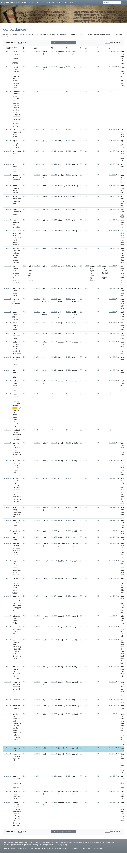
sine (13, 349)
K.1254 (68, 627)
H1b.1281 (54, 627)
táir (13, 581)
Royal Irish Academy (61, 848)
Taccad (123, 682)
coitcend (123, 78)
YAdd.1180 (112, 209)
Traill (14, 667)
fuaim (14, 419)
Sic (121, 357)
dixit (14, 401)
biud (14, 76)
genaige (15, 268)
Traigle (15, 714)
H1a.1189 (37, 627)
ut (20, 98)
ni (18, 410)
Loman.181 (7, 507)
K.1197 (68, 323)
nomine (15, 156)
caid (13, 684)
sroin (14, 192)
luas (16, 470)
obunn (14, 642)
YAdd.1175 (112, 151)
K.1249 (68, 543)
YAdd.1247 (112, 627)
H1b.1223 (54, 312)
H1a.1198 (37, 776)
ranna (14, 69)
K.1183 (68, 140)
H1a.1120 (37, 164)
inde (14, 647)
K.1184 (68, 151)
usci (121, 390)
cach (122, 588)
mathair (18, 437)
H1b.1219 (54, 248)
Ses (13, 299)
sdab (60, 220)
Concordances (45, 2)
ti (19, 490)
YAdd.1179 (112, 196)
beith (14, 514)
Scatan (15, 381)
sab (43, 130)
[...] (43, 54)
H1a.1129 (37, 288)
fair (13, 552)
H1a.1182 (37, 531)
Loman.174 (7, 370)
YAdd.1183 (112, 248)
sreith (16, 177)
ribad (19, 54)
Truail (122, 531)
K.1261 (68, 748)
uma (15, 809)
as (13, 271)
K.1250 (68, 561)
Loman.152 (7, 51)
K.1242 (68, 443)
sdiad (19, 238)
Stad (122, 209)
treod (122, 463)
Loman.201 (7, 802)
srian (44, 151)
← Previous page (58, 43)
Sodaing (15, 430)
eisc (19, 201)
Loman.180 (7, 478)
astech (122, 621)
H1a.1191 (37, 666)
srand (44, 186)
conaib (14, 351)
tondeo (123, 568)
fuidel (14, 145)
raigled (14, 721)
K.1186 (68, 175)
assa (16, 134)
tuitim (14, 485)
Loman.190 (7, 627)
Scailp (14, 288)
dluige (14, 262)
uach (16, 598)
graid (17, 83)
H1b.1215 (54, 196)
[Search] (112, 2)
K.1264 (68, 791)
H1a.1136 (37, 357)
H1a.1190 (37, 640)
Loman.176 (7, 394)
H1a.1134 (37, 333)
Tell (13, 537)
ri (16, 119)
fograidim (16, 788)
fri (20, 454)
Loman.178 (7, 443)
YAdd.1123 (112, 51)
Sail (13, 333)
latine (122, 330)
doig (14, 483)
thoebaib (123, 732)
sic (43, 357)
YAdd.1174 (112, 140)
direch (14, 588)
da (19, 719)
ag (16, 510)
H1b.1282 (54, 640)
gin (13, 108)
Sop (13, 141)
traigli (44, 714)
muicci (122, 314)
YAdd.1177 (112, 175)
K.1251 (68, 578)
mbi (17, 275)
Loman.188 (7, 596)
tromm (123, 525)
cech (122, 81)
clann (17, 739)
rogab (14, 424)
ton (43, 776)
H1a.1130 (37, 299)
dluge (122, 260)
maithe (15, 338)
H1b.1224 (54, 323)
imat (14, 169)
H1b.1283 (54, 666)
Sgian (122, 248)
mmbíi (122, 278)
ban (19, 807)
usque (122, 171)
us (20, 605)
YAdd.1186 (112, 299)
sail (43, 333)
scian (44, 248)
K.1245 (68, 507)
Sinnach (123, 342)
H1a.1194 (37, 706)
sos (18, 301)
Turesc (122, 578)
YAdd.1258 (112, 802)
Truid (122, 461)
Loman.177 (7, 430)
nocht (14, 605)
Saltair (15, 370)
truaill (74, 531)
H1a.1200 (37, 802)
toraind (17, 781)
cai (123, 271)
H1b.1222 (54, 299)
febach (14, 417)
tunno (14, 565)
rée (19, 353)
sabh (74, 130)
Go (124, 2)
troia (14, 497)
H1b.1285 (54, 699)
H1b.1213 (54, 175)
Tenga (14, 627)
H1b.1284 (54, 682)
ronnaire (45, 67)
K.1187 (68, 185)
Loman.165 (7, 248)
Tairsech (123, 616)
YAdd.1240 (112, 531)
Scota (30, 271)
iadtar (122, 242)
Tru (13, 478)
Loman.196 (7, 714)
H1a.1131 (37, 312)
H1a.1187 (37, 596)
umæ (122, 809)
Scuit (14, 266)
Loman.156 (7, 140)
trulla (14, 671)
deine (14, 412)
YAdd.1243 (112, 561)
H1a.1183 (37, 537)
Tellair (122, 537)
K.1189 (68, 209)
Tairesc (15, 578)
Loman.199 (7, 776)
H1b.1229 (54, 370)
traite (17, 467)
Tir (13, 700)
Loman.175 (7, 381)
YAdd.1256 (112, 776)
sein (17, 555)
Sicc (13, 357)
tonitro (123, 778)
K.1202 (68, 370)
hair (15, 501)
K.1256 (68, 666)
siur (43, 323)
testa (18, 401)
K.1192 (68, 248)
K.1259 (68, 706)
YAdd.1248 (112, 640)
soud (122, 137)
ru (16, 480)
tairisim (15, 214)
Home (31, 2)
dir (20, 531)
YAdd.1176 (112, 164)
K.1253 (68, 616)
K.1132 (68, 51)
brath (17, 108)
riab (121, 58)
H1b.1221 (54, 288)
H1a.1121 (37, 175)
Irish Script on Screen (95, 848)
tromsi (14, 525)
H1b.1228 (54, 357)
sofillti (14, 336)
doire (14, 676)
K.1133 (68, 67)
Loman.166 (7, 266)
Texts (37, 2)
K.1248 (68, 537)
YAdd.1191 (112, 342)
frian (14, 154)
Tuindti (15, 706)
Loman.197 (7, 748)
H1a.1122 (37, 185)
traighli (75, 714)
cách (16, 282)
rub (19, 312)
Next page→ (70, 43)
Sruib (122, 312)
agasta (14, 512)
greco (122, 761)
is (20, 143)
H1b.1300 (54, 754)
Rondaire (15, 67)
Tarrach (15, 791)
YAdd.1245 (112, 596)
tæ (19, 748)
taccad (44, 682)
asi (13, 454)
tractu (14, 445)
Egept (92, 280)
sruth (44, 196)
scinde (14, 260)
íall (13, 233)
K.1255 (68, 640)
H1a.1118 (37, 140)
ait (13, 656)
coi (15, 271)
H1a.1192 (37, 682)
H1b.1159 (54, 51)
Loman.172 (7, 342)
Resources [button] (55, 2)
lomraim (123, 295)
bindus (17, 818)
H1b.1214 (54, 185)
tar (121, 581)
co (18, 130)
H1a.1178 (37, 460)
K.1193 (68, 266)
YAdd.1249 (112, 666)
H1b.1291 (54, 791)
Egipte (30, 280)
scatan (44, 381)
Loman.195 (7, 706)
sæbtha (123, 132)
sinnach (61, 342)
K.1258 (68, 699)
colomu (15, 126)
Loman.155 (7, 130)
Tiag (14, 754)
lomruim (15, 295)
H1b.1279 (54, 596)
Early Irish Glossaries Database (13, 2)
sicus (14, 364)
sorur (14, 327)
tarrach (45, 791)
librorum (123, 770)
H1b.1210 (54, 140)
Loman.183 (7, 531)
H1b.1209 (54, 130)
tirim (14, 366)
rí (12, 410)
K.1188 (68, 196)
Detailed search (67, 2)
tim (13, 804)
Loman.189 (7, 616)
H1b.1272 (54, 507)
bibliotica (123, 768)
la (20, 656)
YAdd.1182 (112, 231)
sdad (74, 209)
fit (17, 796)
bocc (18, 804)
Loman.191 (7, 640)
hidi (16, 233)
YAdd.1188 (112, 323)
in (18, 242)
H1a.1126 (37, 231)
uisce (14, 171)
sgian (60, 248)
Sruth (14, 196)
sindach (45, 342)
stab (43, 220)
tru (43, 478)
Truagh (123, 507)
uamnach (15, 794)
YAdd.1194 (112, 381)
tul (13, 598)
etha (19, 199)
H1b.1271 (54, 478)
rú (15, 490)
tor (19, 520)
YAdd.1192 (112, 357)
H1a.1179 (37, 478)
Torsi (14, 520)
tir (43, 700)
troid (44, 640)
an (15, 631)
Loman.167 (7, 288)
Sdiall (122, 231)
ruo (20, 314)
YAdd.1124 (112, 67)
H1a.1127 (37, 248)
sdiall (44, 231)
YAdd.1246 (112, 616)
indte (14, 761)
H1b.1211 (54, 151)
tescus (19, 583)
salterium (15, 375)
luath (14, 644)
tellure (14, 539)
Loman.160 (7, 185)
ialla (15, 735)
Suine (14, 394)
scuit (43, 266)
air (13, 548)
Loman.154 (7, 91)
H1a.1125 (37, 220)
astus (14, 750)
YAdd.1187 (112, 312)
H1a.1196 (37, 748)
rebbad (44, 51)
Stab (14, 220)
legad (19, 424)
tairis (14, 61)
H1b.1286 (54, 706)
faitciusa (15, 273)
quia (14, 796)
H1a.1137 (37, 370)
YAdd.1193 (112, 370)
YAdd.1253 (112, 714)
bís (19, 180)
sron (43, 164)
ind (121, 306)
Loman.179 (7, 460)
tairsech (61, 616)
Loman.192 (7, 666)
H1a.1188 (37, 616)
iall (123, 233)
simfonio (15, 816)
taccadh (75, 682)
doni (122, 71)
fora (19, 119)
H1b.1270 (54, 460)
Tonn (14, 561)
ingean (104, 271)
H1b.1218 (54, 231)
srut (73, 196)
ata (13, 494)
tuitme (122, 492)
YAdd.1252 (112, 706)
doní (14, 472)
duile (15, 410)
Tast (14, 748)
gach (14, 119)
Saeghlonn (16, 91)
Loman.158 (7, 164)
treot (14, 463)
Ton (121, 776)
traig (44, 443)
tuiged (14, 147)
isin (17, 190)
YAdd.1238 (112, 507)
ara (13, 225)
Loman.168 (7, 299)
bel (17, 631)
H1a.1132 (37, 323)
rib (15, 56)
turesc (44, 578)
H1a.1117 (37, 130)
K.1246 (68, 520)
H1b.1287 (54, 714)
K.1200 (68, 342)
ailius (16, 398)
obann (122, 642)
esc (17, 581)
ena (17, 169)
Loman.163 (7, 220)
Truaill (14, 531)
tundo (14, 710)
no (121, 134)
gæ (13, 251)
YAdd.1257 (112, 791)
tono (14, 785)
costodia (123, 772)
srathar (45, 175)
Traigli (122, 714)
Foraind (30, 275)
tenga (44, 627)
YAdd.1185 (112, 288)
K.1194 (68, 288)
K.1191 (68, 231)
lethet (122, 719)
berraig (17, 570)
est (13, 134)
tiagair (122, 623)
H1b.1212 (54, 164)
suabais (15, 432)
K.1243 (68, 460)
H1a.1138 (37, 381)
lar (13, 457)
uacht (14, 601)
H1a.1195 (37, 714)
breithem (15, 94)
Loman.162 (7, 209)
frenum (123, 160)
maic (14, 439)
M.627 (99, 266)
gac (13, 83)
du (13, 121)
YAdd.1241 (112, 537)
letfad (14, 719)
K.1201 (68, 357)
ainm (14, 78)
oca (13, 726)
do (13, 282)
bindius (123, 821)
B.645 (24, 266)
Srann (14, 186)
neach (14, 346)
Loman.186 (7, 561)
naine (14, 422)
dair (13, 546)
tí (13, 490)
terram (123, 452)
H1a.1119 (37, 151)
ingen (30, 273)
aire (19, 76)
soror (122, 327)
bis (17, 192)
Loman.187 (7, 578)
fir (13, 304)
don (18, 69)
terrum (15, 452)
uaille (14, 533)
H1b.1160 (54, 67)
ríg (29, 278)
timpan (44, 802)
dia (17, 728)
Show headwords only (10, 37)
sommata (15, 396)
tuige (122, 147)
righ (103, 275)
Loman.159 (7, 175)
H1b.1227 (54, 342)
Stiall (14, 231)
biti (121, 182)
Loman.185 (7, 543)
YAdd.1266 (112, 754)
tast (43, 748)
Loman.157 (7, 151)
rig (91, 273)
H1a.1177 (37, 443)
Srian (14, 151)
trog (14, 732)
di (20, 231)
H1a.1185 (37, 561)
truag (60, 507)
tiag (43, 754)
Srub (14, 312)
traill (44, 667)
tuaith (14, 88)
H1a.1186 (37, 578)
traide (122, 470)
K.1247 (68, 531)
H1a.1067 (37, 51)
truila (122, 671)
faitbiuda (15, 280)
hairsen (123, 504)
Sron (14, 164)
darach (17, 550)
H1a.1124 (37, 209)
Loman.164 (7, 231)
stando (15, 222)
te (20, 627)
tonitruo (15, 778)
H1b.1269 (54, 443)
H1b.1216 (54, 209)
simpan (15, 814)
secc (13, 359)
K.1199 (68, 333)
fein (13, 728)
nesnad (15, 180)
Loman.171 (7, 333)
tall (13, 634)
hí (13, 255)
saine (16, 405)
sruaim (14, 167)
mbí (19, 463)
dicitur (14, 101)
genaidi (123, 388)
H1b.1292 (54, 802)
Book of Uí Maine (31, 848)
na (20, 177)
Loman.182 (7, 520)
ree (121, 353)
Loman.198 (7, 754)
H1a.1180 (37, 507)
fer (13, 572)
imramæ (123, 308)
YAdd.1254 (112, 748)
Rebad (14, 51)
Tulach (14, 596)
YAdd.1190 (112, 333)
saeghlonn (16, 117)
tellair (44, 537)
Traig (14, 443)
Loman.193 (7, 682)
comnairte (16, 227)
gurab (19, 514)
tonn (74, 561)
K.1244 (68, 478)
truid (44, 461)
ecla (123, 798)
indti (18, 601)
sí (122, 605)
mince (19, 499)
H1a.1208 (37, 754)
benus (17, 454)
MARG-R (15, 408)
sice (121, 557)
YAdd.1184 (112, 266)
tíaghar (14, 623)
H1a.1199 (37, 791)
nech (122, 262)
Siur (13, 323)
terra (18, 700)
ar (19, 143)
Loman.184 (7, 537)
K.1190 (68, 220)
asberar (15, 465)
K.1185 (68, 164)
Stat (14, 209)
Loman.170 (7, 323)
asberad (123, 465)
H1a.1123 (37, 196)
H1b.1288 (54, 748)
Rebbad (123, 51)
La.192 (87, 266)
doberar (15, 58)
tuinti (44, 706)
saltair (44, 370)
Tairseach (16, 616)
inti (121, 811)
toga (14, 756)
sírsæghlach (16, 114)
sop (43, 141)
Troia (122, 497)
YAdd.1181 (112, 220)
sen (13, 344)
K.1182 (68, 130)
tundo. (122, 565)
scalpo (14, 293)
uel (15, 255)
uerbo (14, 212)
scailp (44, 288)
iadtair (14, 242)
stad (43, 209)
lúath (18, 651)
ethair (17, 299)
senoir (14, 96)
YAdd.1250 (112, 682)
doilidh (18, 435)
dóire (122, 676)
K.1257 (68, 682)
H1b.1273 (54, 520)
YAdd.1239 (112, 520)
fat (15, 353)
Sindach (15, 342)
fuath (122, 550)
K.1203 (68, 381)
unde (122, 647)
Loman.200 (7, 791)
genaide (123, 268)
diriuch (122, 590)
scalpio (122, 293)
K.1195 (68, 299)
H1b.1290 (54, 776)
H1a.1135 (37, 342)
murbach (15, 575)
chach (122, 284)
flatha (14, 85)
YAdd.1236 (112, 460)
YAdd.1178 (112, 185)
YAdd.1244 (112, 578)
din (16, 572)
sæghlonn (15, 110)
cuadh (18, 689)
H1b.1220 (54, 266)
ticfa (14, 649)
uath (17, 546)
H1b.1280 (54, 616)
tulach (44, 596)
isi (121, 454)
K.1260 (68, 714)
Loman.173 (7, 357)
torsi (43, 520)
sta (18, 212)
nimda (14, 415)
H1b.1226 (54, 333)
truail (44, 531)
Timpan (15, 802)
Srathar (15, 175)
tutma (16, 492)
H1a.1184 (37, 543)
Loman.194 (7, 699)
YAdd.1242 (112, 543)
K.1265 (68, 802)
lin (19, 706)
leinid (14, 235)
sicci (13, 555)
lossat (122, 674)
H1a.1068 (37, 67)
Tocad (14, 682)
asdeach (15, 621)
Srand (122, 186)
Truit (14, 461)
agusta (123, 512)
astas (122, 750)
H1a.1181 (37, 520)
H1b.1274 (54, 531)
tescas (122, 585)
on (19, 461)
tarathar (45, 543)
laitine (14, 330)
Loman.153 (7, 67)
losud (14, 674)
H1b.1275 (54, 537)
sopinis (14, 143)
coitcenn (15, 81)
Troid (14, 640)
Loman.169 (7, 312)
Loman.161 (7, 196)
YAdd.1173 (112, 130)
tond (43, 561)
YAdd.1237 (112, 478)
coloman (15, 98)
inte (121, 205)
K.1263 (68, 776)
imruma (17, 304)
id (20, 132)
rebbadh (75, 51)
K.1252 (68, 596)
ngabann (16, 629)
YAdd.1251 (112, 699)
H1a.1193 (37, 699)
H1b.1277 (54, 561)
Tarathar (15, 543)
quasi (14, 54)
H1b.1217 (54, 220)
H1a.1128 (37, 266)
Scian (14, 248)
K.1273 (68, 754)
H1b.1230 (54, 381)
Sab (13, 130)
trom (17, 523)
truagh (74, 507)
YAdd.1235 (112, 443)
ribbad (122, 56)
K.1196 (68, 312)
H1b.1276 (54, 543)
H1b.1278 (54, 578)
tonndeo (15, 568)
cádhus (15, 687)
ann (17, 188)
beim (17, 726)
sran (73, 186)
